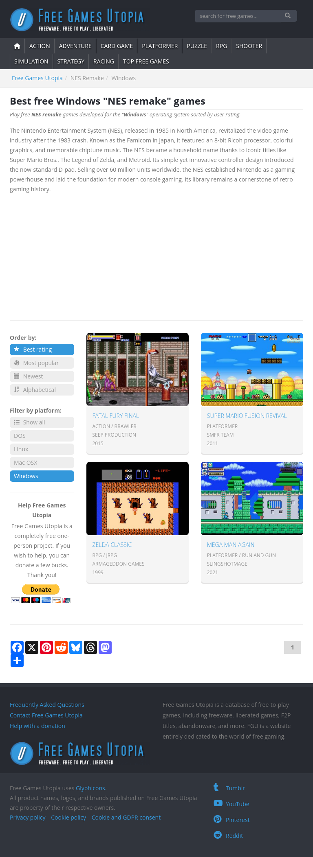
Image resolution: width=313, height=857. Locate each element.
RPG (221, 46)
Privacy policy (28, 817)
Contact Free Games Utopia (46, 715)
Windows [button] (26, 476)
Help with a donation (37, 726)
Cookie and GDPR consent (126, 817)
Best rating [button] (33, 349)
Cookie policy (68, 817)
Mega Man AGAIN (231, 545)
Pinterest (232, 820)
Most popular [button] (36, 363)
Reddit (228, 836)
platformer (160, 46)
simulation (31, 61)
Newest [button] (28, 376)
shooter (249, 46)
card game (117, 46)
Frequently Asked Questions (47, 704)
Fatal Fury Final (116, 416)
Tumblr (229, 788)
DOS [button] (20, 435)
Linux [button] (21, 449)
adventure (75, 46)
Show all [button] (29, 422)
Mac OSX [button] (25, 462)
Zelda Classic (112, 545)
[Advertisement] (156, 255)
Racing (103, 61)
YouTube (231, 804)
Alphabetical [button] (35, 390)
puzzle (197, 46)
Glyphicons (90, 788)
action (39, 46)
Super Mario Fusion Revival (247, 416)
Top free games (146, 61)
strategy (70, 61)
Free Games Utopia (37, 78)
